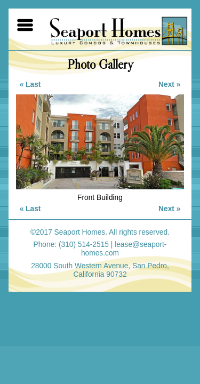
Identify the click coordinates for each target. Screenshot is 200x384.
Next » (169, 85)
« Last (30, 85)
